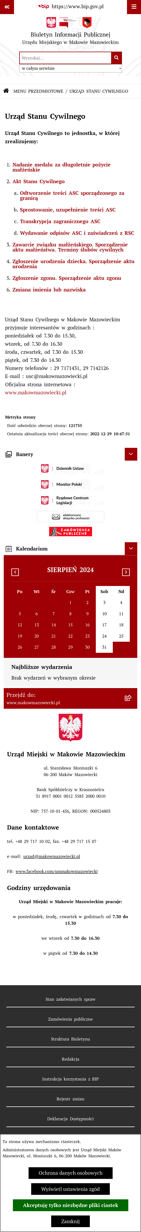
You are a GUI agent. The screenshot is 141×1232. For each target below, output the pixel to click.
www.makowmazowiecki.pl (35, 392)
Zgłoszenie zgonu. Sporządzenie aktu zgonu (67, 278)
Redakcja (70, 1059)
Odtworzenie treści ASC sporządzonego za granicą (72, 195)
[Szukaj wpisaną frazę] (117, 58)
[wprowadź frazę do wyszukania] (65, 58)
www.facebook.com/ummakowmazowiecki (57, 871)
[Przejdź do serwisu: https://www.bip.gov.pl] (70, 6)
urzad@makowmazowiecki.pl (51, 856)
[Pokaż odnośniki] (7, 7)
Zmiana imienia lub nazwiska (49, 289)
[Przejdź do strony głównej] (70, 32)
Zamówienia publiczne (70, 1019)
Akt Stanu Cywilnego (39, 181)
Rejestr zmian (70, 1099)
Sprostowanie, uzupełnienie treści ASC (68, 209)
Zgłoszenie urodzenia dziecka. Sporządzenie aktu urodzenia (73, 264)
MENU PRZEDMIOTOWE (38, 91)
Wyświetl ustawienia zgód (70, 1189)
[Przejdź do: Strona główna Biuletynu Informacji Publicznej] (6, 91)
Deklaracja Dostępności (70, 1119)
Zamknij (70, 1221)
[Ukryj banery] (131, 454)
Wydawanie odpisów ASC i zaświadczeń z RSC (77, 233)
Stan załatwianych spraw (70, 999)
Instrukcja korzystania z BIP (70, 1079)
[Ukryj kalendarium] (131, 548)
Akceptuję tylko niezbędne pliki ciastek (70, 1205)
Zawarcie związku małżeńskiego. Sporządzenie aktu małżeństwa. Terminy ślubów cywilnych (70, 247)
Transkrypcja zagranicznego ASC (60, 221)
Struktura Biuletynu (70, 1039)
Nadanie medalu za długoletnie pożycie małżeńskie (62, 167)
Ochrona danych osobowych (71, 1173)
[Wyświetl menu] (134, 7)
